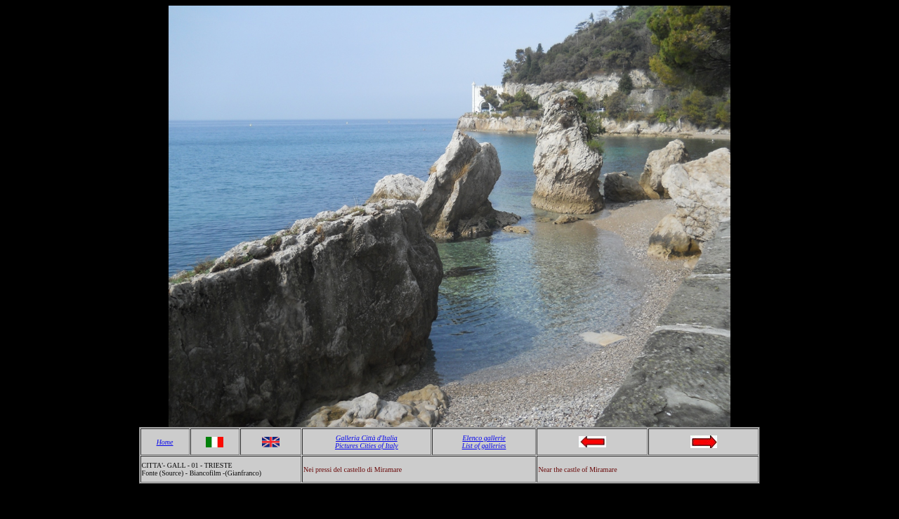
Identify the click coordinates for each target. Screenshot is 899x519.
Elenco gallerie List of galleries (484, 441)
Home (165, 442)
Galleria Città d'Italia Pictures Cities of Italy (366, 441)
